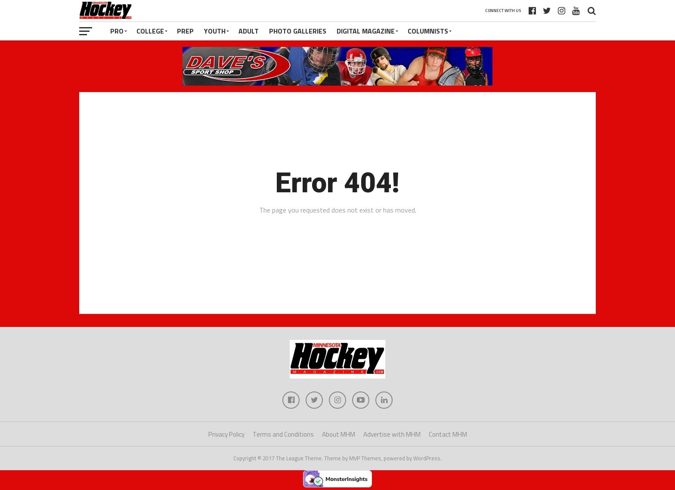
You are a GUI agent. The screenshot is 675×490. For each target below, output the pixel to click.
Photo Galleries (297, 31)
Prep (185, 31)
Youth (215, 31)
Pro (117, 31)
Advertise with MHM (392, 434)
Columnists (428, 31)
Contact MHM (448, 434)
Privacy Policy (226, 434)
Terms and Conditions (283, 434)
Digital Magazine (366, 31)
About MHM (338, 434)
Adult (248, 31)
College (150, 31)
